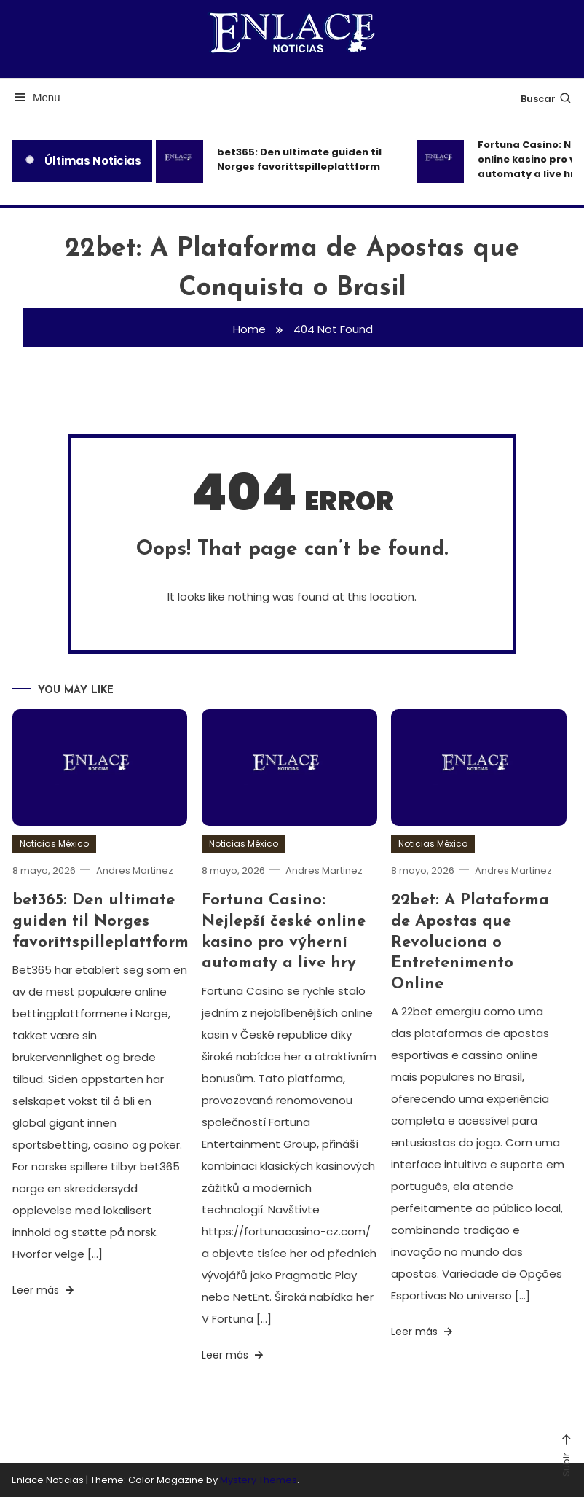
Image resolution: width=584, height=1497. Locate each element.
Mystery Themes (258, 1480)
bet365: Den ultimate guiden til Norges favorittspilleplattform (299, 159)
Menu (36, 97)
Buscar (546, 99)
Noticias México (54, 843)
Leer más (44, 1290)
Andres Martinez (134, 871)
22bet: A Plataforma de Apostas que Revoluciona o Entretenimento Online (470, 942)
